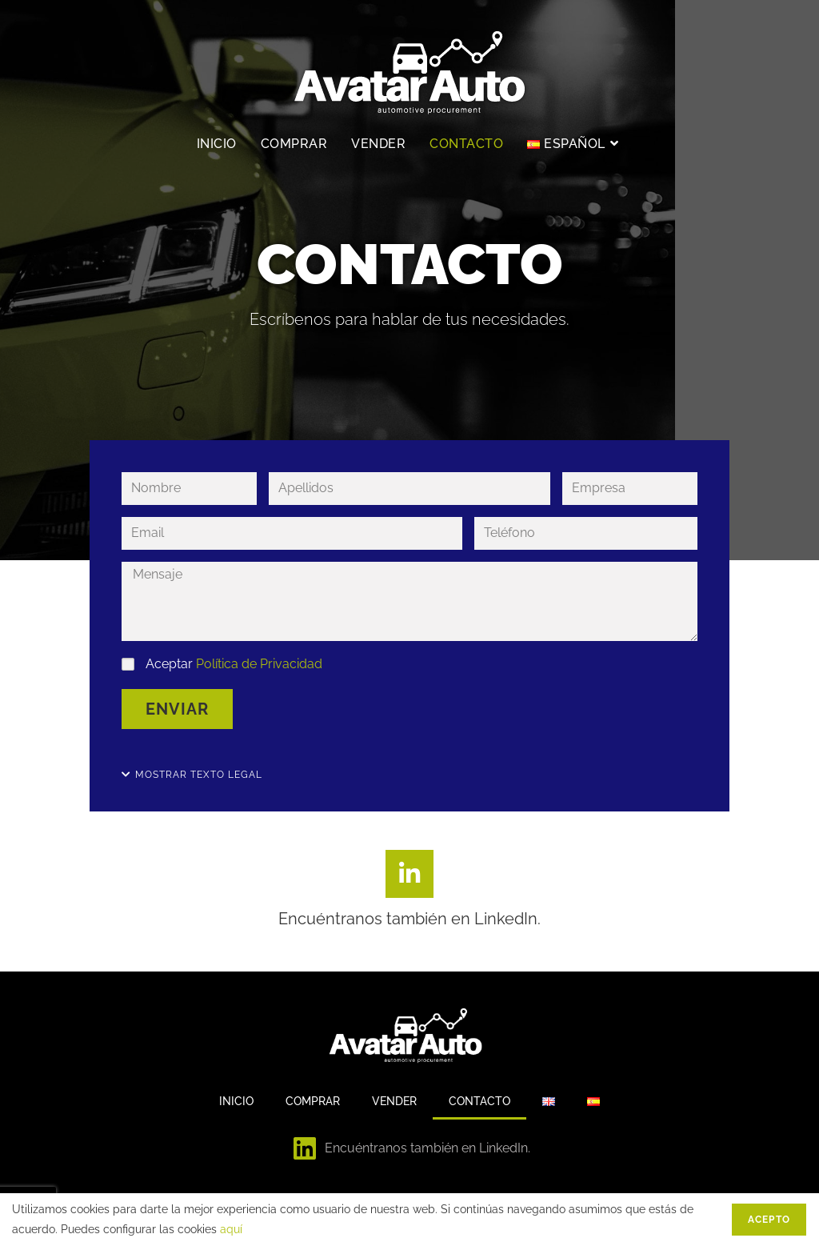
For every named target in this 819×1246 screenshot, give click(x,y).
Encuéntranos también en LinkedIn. (409, 918)
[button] (192, 774)
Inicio (236, 1101)
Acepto (769, 1219)
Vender (394, 1101)
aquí (231, 1229)
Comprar (313, 1101)
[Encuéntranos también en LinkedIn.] (409, 874)
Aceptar (234, 663)
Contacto (479, 1101)
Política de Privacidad (259, 663)
